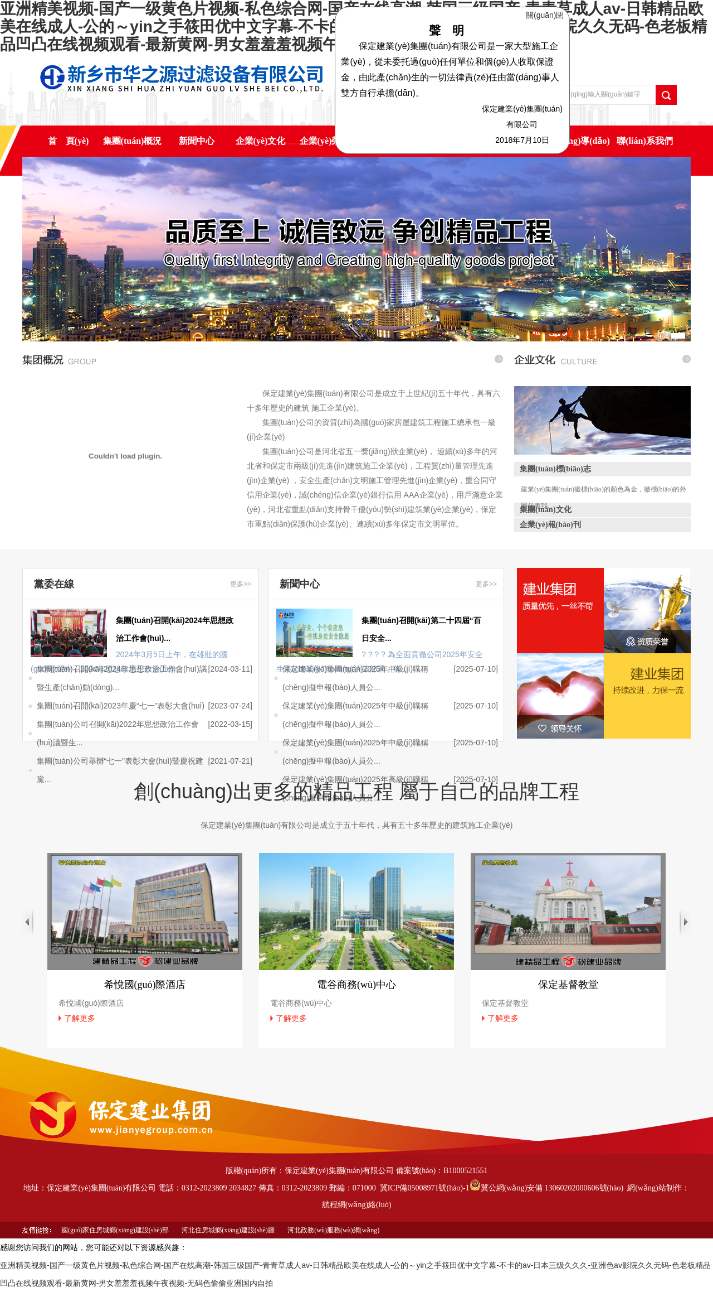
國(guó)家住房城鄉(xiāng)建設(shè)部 (115, 1230)
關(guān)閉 (548, 12)
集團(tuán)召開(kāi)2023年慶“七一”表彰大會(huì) (120, 705)
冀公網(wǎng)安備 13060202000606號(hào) (546, 1188)
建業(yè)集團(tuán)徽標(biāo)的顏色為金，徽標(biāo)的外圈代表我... (603, 491)
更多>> (240, 584)
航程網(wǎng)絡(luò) (357, 1205)
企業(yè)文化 (261, 141)
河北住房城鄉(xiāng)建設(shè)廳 (228, 1230)
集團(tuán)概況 (132, 141)
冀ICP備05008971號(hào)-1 (425, 1188)
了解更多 (79, 1018)
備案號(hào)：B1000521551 (442, 1170)
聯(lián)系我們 (644, 141)
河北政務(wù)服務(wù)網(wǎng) (333, 1230)
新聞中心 (196, 141)
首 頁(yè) (68, 141)
